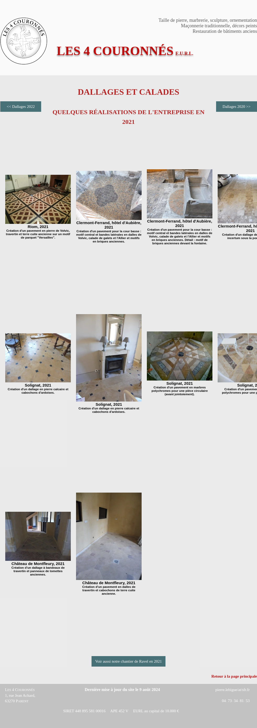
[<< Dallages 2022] (20, 106)
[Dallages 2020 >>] (236, 106)
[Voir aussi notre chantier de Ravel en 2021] (128, 661)
